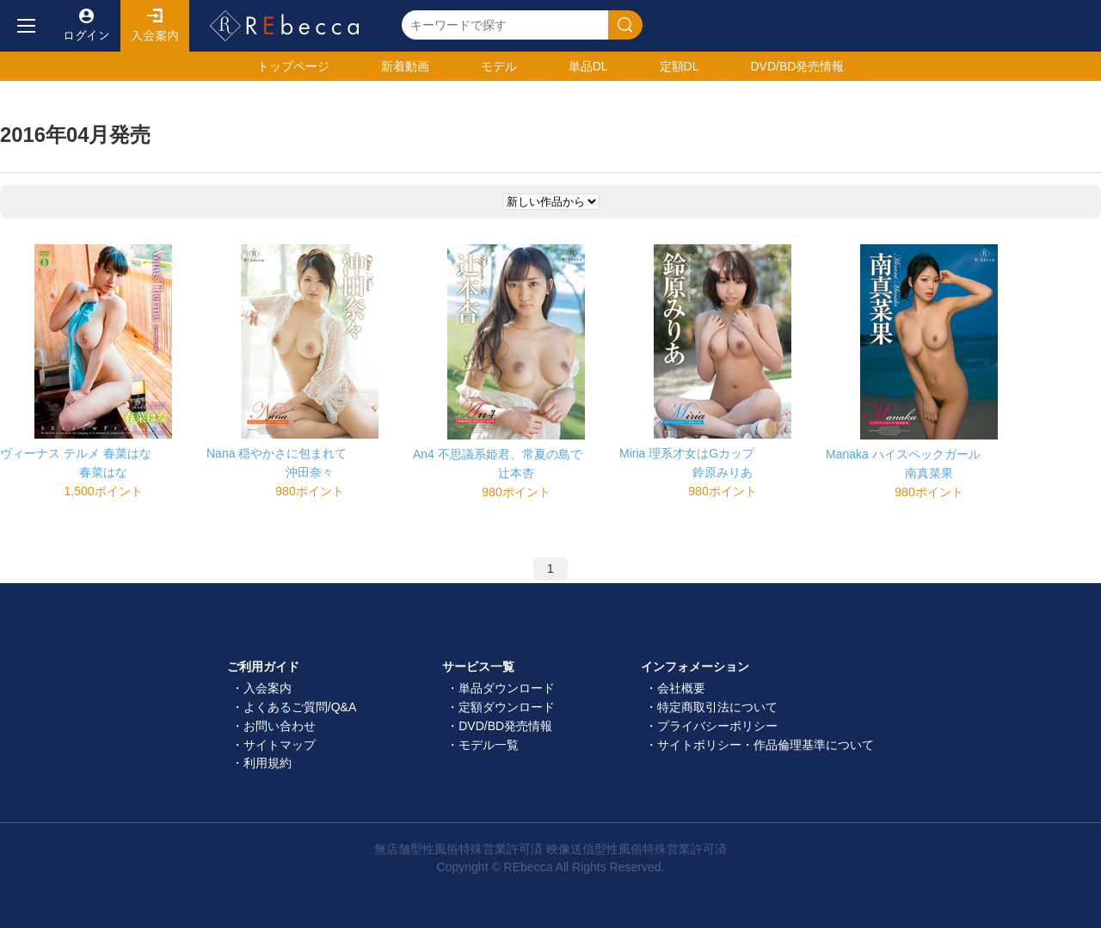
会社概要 (681, 688)
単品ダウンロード (506, 688)
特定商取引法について (717, 707)
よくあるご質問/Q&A (299, 707)
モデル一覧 (488, 745)
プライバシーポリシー (717, 726)
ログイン (86, 26)
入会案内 (154, 26)
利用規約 (267, 763)
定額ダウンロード (506, 707)
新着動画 (405, 66)
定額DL (679, 66)
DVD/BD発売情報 (505, 726)
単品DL (588, 66)
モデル (499, 66)
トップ (293, 66)
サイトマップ (279, 745)
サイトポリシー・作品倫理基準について (765, 745)
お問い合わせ (279, 726)
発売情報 (797, 66)
